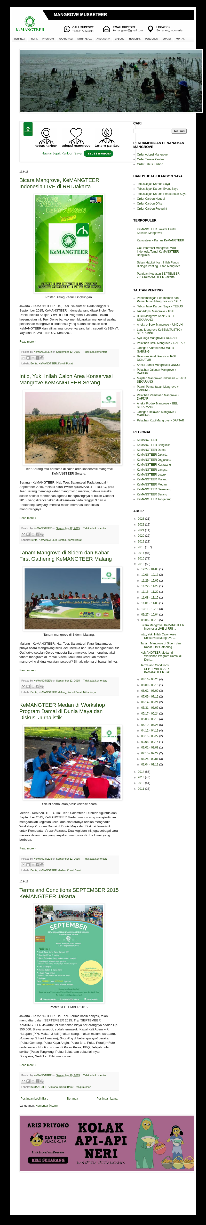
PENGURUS (151, 39)
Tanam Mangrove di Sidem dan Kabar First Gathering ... (161, 645)
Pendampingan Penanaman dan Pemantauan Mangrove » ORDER (159, 299)
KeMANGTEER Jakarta (44, 1086)
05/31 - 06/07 (150, 707)
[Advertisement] (69, 1192)
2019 (141, 541)
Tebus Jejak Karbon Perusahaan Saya (161, 194)
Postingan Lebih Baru (34, 1098)
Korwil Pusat (65, 363)
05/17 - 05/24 (150, 713)
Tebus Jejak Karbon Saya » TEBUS (160, 306)
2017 (141, 553)
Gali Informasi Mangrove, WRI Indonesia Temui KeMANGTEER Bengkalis (158, 251)
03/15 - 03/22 (150, 736)
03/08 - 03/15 (150, 742)
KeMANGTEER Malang (52, 692)
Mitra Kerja (89, 692)
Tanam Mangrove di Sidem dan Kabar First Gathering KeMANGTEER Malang (65, 556)
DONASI (167, 39)
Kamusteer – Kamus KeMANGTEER (160, 240)
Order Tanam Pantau (150, 159)
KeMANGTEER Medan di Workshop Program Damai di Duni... (161, 656)
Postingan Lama (107, 1098)
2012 (141, 783)
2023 (141, 518)
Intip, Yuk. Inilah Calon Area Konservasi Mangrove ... (158, 636)
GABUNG (119, 39)
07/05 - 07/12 (150, 696)
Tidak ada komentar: (95, 351)
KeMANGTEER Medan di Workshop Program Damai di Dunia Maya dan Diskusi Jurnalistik (62, 711)
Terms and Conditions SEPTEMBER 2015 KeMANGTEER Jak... (156, 669)
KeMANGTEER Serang (52, 539)
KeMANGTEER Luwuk (151, 474)
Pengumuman (83, 1086)
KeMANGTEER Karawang (154, 464)
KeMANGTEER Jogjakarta (154, 459)
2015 (141, 564)
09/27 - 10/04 (150, 614)
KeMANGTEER (48, 363)
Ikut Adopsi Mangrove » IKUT (156, 311)
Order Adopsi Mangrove (152, 154)
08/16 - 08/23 (150, 679)
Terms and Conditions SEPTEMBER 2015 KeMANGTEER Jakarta (69, 893)
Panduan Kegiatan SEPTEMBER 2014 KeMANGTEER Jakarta (158, 275)
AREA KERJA (103, 39)
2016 (141, 558)
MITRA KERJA (85, 39)
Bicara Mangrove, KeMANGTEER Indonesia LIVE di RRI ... (162, 627)
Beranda (72, 1098)
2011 (141, 788)
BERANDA (19, 39)
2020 (141, 535)
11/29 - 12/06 (150, 580)
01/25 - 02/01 (150, 759)
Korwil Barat (74, 539)
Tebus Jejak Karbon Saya (153, 184)
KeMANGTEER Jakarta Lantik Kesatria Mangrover (156, 231)
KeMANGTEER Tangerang (154, 499)
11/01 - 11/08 (150, 603)
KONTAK (180, 39)
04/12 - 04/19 (150, 730)
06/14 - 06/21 (150, 702)
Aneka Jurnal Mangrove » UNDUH (159, 365)
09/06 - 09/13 (150, 620)
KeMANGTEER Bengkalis (153, 445)
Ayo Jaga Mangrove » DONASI (157, 338)
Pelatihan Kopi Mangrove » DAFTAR (160, 420)
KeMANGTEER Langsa (152, 469)
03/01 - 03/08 (150, 747)
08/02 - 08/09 (150, 690)
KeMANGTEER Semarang (154, 489)
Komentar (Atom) (47, 1105)
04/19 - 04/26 (150, 725)
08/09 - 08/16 (150, 685)
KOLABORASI (66, 39)
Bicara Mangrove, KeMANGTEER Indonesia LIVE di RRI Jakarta (59, 183)
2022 (141, 524)
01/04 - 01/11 (150, 764)
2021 (141, 530)
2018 (141, 547)
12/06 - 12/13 (150, 574)
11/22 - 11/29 (150, 586)
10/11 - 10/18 (150, 609)
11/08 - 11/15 (150, 597)
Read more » (27, 341)
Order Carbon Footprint (152, 208)
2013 (141, 777)
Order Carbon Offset (150, 203)
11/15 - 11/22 (150, 591)
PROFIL (34, 39)
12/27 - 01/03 (150, 569)
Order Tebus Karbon (150, 164)
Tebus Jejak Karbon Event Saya (157, 188)
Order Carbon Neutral (151, 198)
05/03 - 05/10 (150, 719)
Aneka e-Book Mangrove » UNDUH (160, 324)
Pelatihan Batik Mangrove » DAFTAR (161, 343)
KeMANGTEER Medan (52, 870)
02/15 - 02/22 (150, 753)
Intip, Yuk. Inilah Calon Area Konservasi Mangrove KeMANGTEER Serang (66, 379)
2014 (141, 771)
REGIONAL (135, 39)
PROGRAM (48, 39)
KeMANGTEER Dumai (151, 450)
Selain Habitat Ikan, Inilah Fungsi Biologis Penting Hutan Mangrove (158, 264)
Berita (34, 363)
